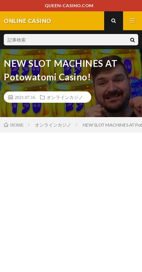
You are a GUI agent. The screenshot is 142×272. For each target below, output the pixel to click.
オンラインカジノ (65, 97)
